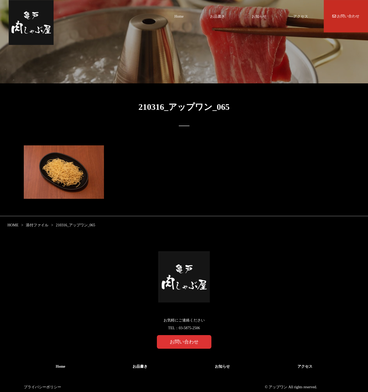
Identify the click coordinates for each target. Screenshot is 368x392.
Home (179, 16)
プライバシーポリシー (42, 387)
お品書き (217, 16)
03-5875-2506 (189, 328)
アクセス (300, 16)
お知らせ (259, 16)
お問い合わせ (346, 16)
